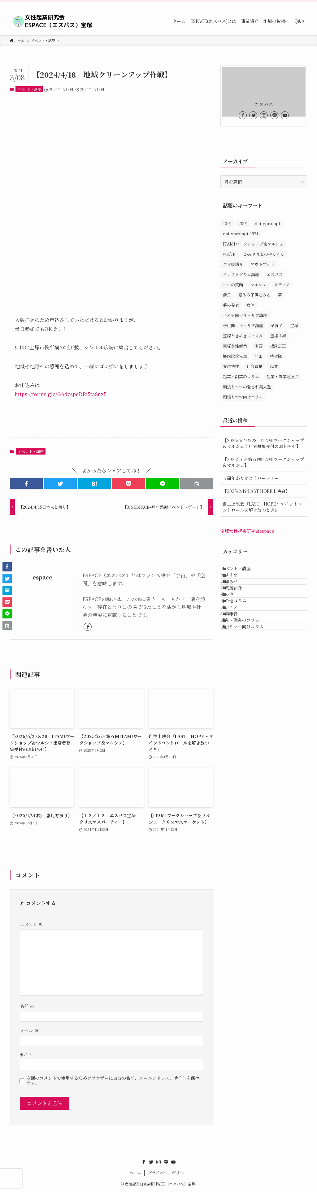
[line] (295, 3)
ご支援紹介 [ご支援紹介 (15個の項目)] (233, 264)
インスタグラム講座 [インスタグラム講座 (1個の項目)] (241, 274)
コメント (31, 924)
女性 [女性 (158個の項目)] (250, 305)
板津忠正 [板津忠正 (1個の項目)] (278, 346)
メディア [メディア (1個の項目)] (282, 285)
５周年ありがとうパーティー (251, 478)
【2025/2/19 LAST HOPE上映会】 (256, 491)
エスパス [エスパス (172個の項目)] (275, 274)
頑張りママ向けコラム (248, 687)
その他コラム (240, 636)
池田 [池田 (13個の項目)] (258, 356)
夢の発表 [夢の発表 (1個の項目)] (231, 305)
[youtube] (303, 3)
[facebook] (271, 3)
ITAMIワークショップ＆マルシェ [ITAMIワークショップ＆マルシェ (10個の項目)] (253, 244)
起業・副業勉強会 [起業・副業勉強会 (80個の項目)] (283, 376)
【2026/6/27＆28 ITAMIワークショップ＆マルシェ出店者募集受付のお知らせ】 (263, 443)
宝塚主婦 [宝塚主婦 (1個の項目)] (278, 336)
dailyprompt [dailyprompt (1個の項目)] (267, 223)
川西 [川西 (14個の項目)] (258, 346)
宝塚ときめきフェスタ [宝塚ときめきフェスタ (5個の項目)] (243, 336)
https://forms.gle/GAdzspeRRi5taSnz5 (60, 394)
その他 (233, 623)
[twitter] (279, 3)
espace (42, 577)
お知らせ (235, 597)
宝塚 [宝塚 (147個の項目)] (294, 325)
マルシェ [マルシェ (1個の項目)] (258, 285)
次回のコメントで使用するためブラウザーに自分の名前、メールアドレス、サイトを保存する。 (112, 1080)
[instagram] (287, 3)
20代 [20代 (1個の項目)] (243, 223)
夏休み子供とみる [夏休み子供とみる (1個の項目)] (254, 295)
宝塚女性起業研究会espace (247, 531)
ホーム (135, 1173)
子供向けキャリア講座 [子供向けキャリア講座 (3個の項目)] (243, 325)
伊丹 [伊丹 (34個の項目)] (227, 295)
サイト (26, 1054)
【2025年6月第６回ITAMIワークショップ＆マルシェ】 (263, 462)
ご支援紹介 (238, 610)
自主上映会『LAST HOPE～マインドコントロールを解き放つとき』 (262, 507)
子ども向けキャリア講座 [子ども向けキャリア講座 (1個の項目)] (245, 315)
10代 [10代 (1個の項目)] (227, 223)
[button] (26, 483)
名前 (27, 1006)
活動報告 (235, 661)
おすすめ (235, 584)
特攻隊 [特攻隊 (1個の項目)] (276, 356)
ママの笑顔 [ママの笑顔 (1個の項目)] (233, 285)
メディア (235, 649)
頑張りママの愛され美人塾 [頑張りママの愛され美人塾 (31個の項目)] (247, 387)
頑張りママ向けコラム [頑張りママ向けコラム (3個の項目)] (243, 397)
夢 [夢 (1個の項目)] (280, 295)
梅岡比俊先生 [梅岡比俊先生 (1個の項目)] (235, 356)
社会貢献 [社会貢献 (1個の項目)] (254, 366)
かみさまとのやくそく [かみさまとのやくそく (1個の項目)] (264, 254)
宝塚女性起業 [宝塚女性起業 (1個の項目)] (235, 346)
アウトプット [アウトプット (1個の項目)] (262, 264)
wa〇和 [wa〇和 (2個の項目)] (230, 254)
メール (29, 1030)
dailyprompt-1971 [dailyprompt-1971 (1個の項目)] (240, 234)
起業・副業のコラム (246, 674)
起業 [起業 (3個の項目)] (274, 366)
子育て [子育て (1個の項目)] (277, 325)
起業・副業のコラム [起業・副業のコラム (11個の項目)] (241, 376)
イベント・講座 (29, 89)
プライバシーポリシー (168, 1173)
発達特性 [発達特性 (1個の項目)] (231, 366)
